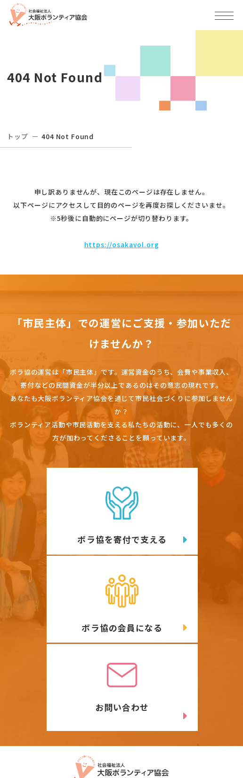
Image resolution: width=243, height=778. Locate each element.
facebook (187, 728)
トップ (17, 136)
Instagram (70, 748)
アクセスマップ (181, 693)
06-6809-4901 (53, 708)
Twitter (70, 728)
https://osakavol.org (121, 244)
